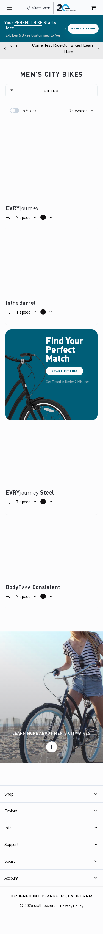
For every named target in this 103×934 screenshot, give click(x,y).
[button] (81, 110)
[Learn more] (51, 746)
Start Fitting (83, 28)
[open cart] (94, 7)
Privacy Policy (71, 905)
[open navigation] (9, 7)
